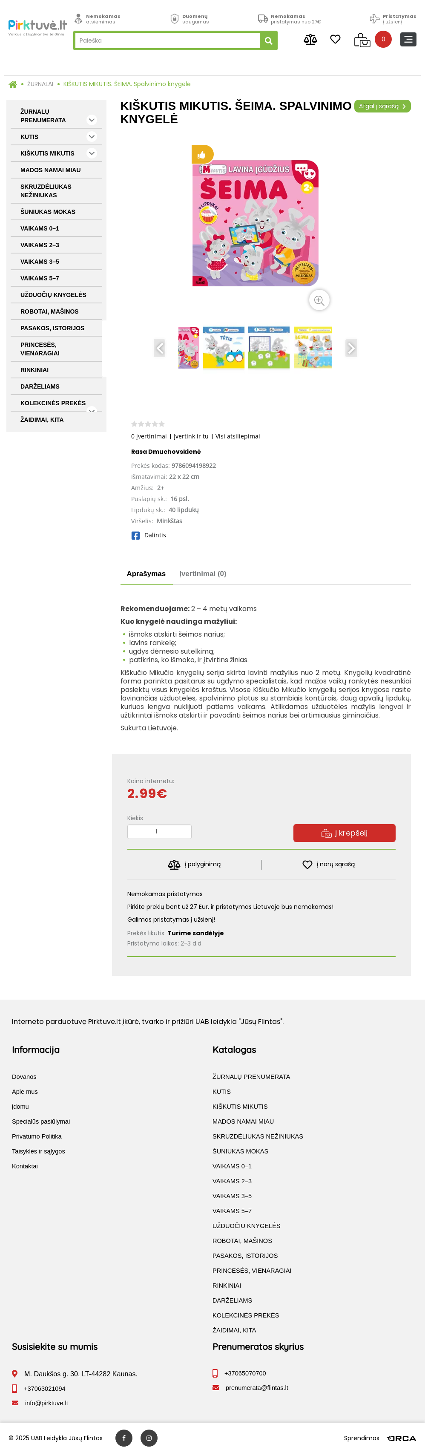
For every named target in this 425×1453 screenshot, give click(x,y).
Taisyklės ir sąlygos (38, 1151)
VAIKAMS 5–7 (39, 278)
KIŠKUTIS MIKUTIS (58, 153)
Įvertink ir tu (191, 436)
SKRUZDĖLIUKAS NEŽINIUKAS (46, 191)
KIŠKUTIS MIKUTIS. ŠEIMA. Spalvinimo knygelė (127, 84)
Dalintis (148, 535)
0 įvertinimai (149, 436)
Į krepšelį (345, 832)
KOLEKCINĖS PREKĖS (58, 406)
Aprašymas (146, 574)
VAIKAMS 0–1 (39, 228)
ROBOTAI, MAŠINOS (49, 311)
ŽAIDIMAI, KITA (42, 419)
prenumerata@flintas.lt (257, 1387)
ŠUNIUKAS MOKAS (47, 211)
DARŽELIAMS (40, 386)
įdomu (20, 1106)
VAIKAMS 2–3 (39, 245)
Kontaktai (25, 1166)
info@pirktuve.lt (46, 1403)
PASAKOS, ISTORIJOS (52, 328)
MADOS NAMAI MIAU (50, 170)
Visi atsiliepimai (237, 436)
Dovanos (24, 1076)
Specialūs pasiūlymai (41, 1121)
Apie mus (25, 1091)
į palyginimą (194, 865)
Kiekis (135, 818)
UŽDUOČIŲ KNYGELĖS (53, 294)
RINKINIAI (34, 369)
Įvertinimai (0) (203, 574)
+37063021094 (45, 1388)
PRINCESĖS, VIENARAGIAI (40, 349)
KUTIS (58, 136)
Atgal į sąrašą (382, 106)
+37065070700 (245, 1373)
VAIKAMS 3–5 (39, 261)
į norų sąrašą (328, 865)
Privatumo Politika (37, 1136)
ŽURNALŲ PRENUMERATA (58, 116)
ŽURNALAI (40, 84)
